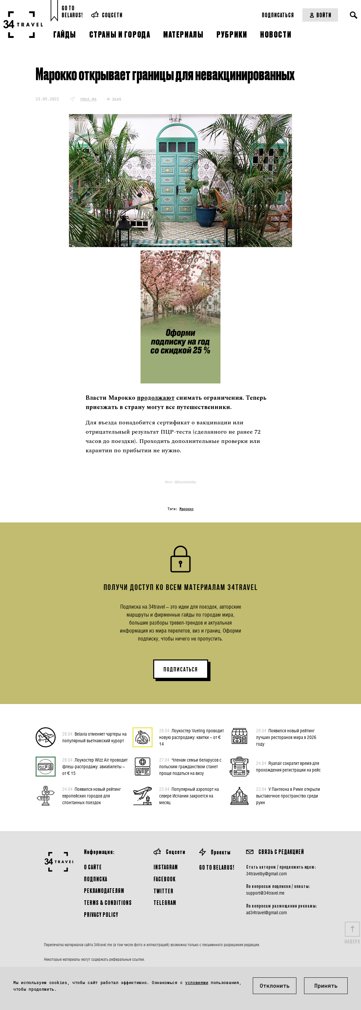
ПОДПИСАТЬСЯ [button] (181, 669)
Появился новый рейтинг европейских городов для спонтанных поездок (91, 795)
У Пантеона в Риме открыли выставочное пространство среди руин (288, 795)
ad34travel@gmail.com (266, 912)
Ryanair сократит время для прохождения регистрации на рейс (288, 766)
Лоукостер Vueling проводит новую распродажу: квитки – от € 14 (191, 737)
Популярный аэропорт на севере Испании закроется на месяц (189, 795)
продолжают (156, 397)
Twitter (164, 891)
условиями (196, 982)
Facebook (165, 879)
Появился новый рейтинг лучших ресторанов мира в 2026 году (286, 737)
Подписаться (278, 15)
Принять (326, 985)
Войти (320, 15)
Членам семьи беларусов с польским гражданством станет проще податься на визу (190, 766)
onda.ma (88, 98)
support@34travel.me (265, 893)
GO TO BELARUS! (216, 867)
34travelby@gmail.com (266, 873)
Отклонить (275, 985)
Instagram (166, 867)
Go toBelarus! (72, 11)
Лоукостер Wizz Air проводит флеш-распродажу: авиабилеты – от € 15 (95, 766)
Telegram (165, 902)
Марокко (186, 509)
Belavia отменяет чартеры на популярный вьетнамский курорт (94, 737)
